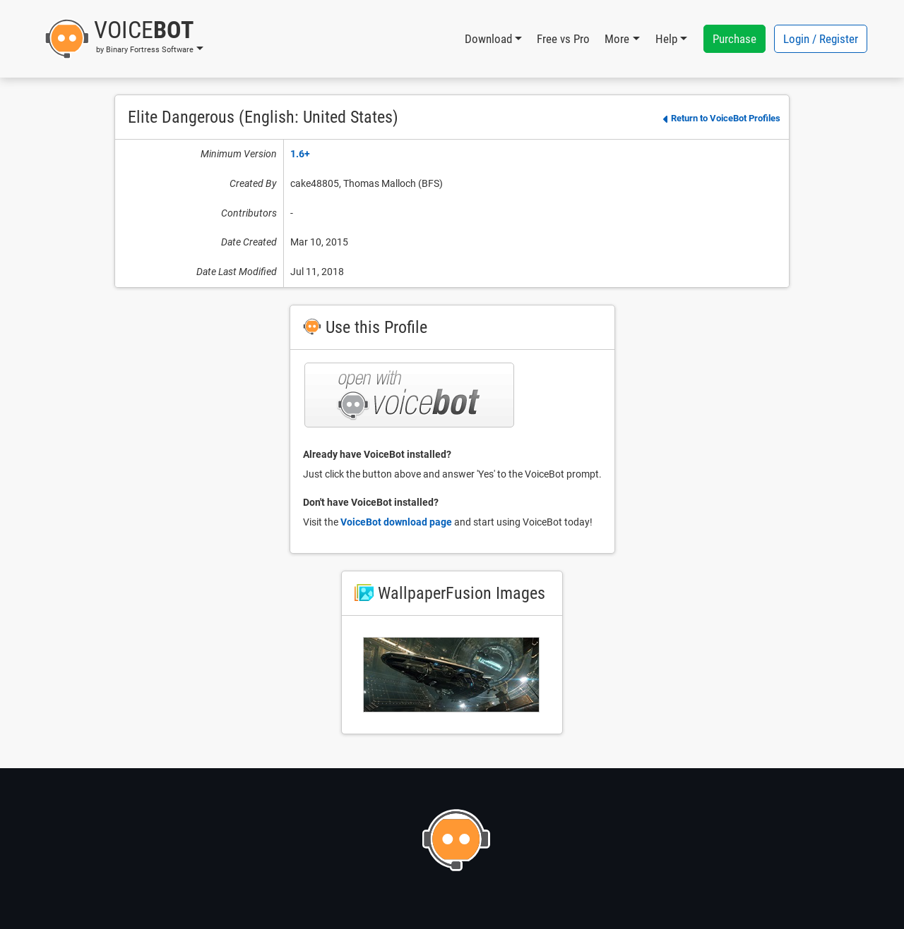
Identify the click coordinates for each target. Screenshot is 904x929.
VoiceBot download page (396, 522)
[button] (124, 38)
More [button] (617, 39)
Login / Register (820, 39)
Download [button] (488, 39)
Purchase (734, 39)
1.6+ (300, 153)
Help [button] (666, 39)
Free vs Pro (563, 39)
